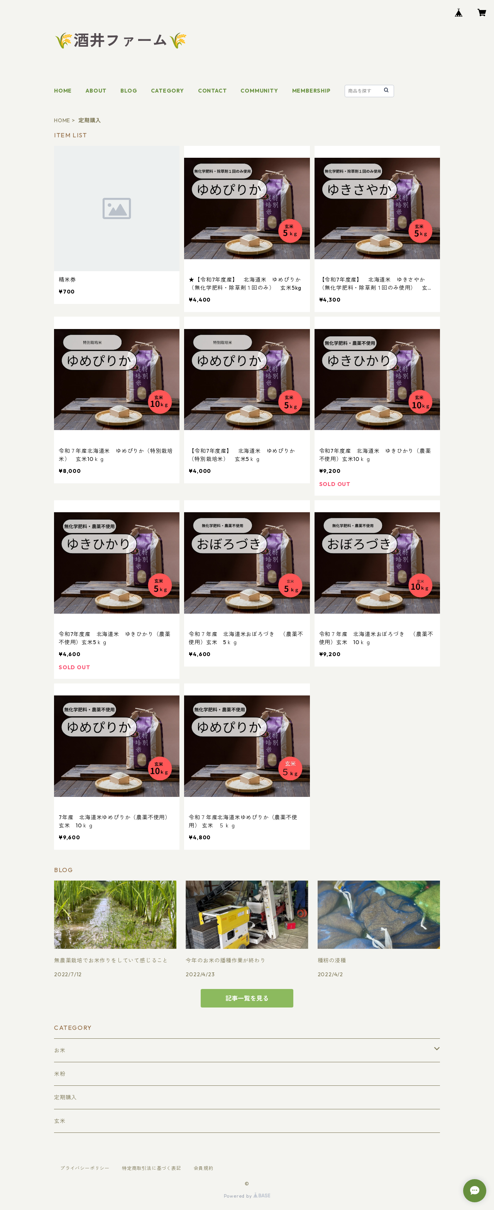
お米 (60, 1050)
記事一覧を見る (247, 998)
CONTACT (212, 90)
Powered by (247, 1196)
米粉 (60, 1073)
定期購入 (65, 1097)
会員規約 (203, 1168)
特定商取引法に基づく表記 (151, 1168)
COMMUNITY (259, 90)
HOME (63, 90)
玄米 (60, 1120)
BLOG (128, 90)
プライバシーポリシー (85, 1168)
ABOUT (96, 90)
